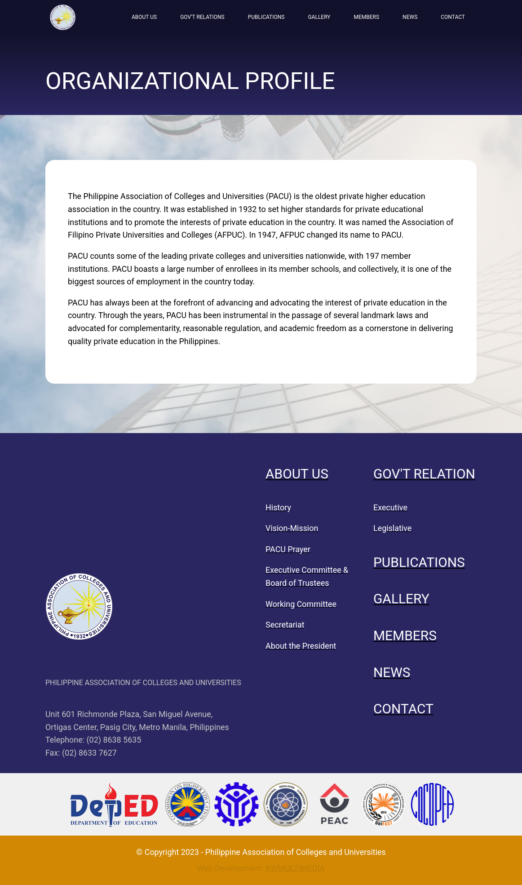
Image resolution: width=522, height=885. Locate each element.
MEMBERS (367, 17)
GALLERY (319, 17)
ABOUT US (144, 17)
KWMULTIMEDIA (295, 868)
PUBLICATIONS (266, 17)
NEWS (410, 17)
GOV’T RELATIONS (202, 17)
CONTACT (453, 17)
